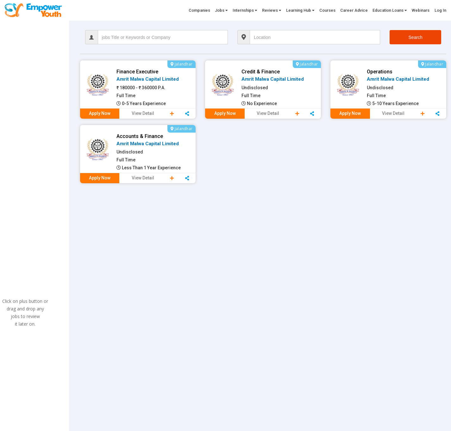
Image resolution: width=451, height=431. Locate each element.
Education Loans (390, 10)
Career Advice (354, 10)
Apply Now (99, 113)
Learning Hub (300, 10)
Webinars (420, 10)
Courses (327, 10)
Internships (245, 10)
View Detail (143, 113)
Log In (440, 10)
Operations (379, 72)
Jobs (221, 10)
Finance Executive (137, 72)
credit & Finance (260, 72)
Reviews (271, 10)
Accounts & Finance (139, 136)
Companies (199, 10)
